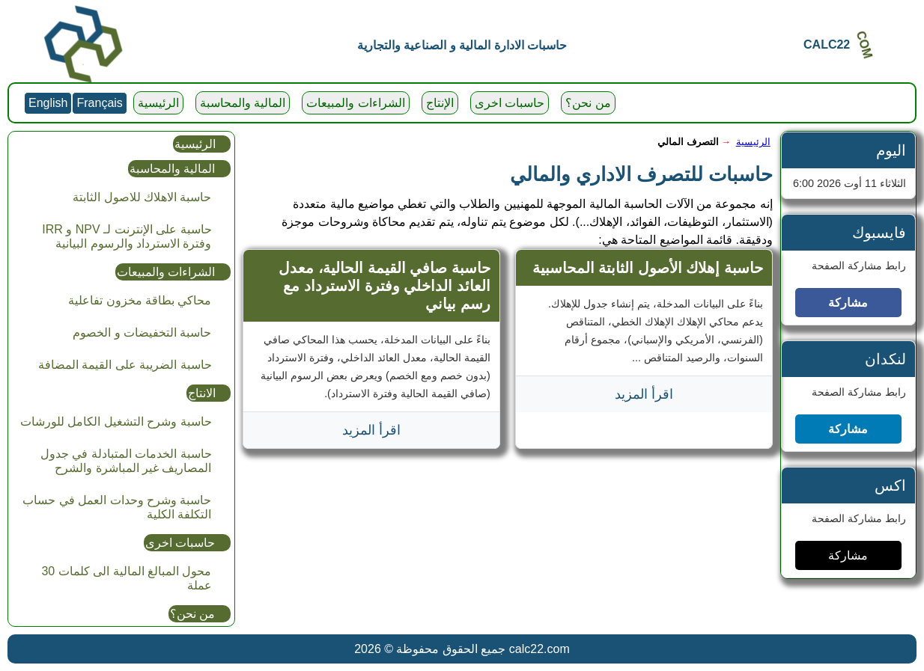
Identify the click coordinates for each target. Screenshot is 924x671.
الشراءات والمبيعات (355, 102)
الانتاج (202, 393)
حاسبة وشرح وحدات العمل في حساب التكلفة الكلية (116, 507)
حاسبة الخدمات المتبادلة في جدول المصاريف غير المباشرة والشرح (126, 460)
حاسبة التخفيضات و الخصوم (142, 332)
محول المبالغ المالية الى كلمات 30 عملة (126, 578)
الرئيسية (158, 102)
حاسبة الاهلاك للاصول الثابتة (142, 197)
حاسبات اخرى (509, 102)
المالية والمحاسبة (242, 102)
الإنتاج (440, 102)
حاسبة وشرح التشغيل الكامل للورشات (116, 421)
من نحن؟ (587, 102)
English (47, 102)
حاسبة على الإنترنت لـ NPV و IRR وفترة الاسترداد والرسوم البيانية (126, 236)
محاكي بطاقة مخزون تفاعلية (139, 300)
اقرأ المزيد (644, 394)
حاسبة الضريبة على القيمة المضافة (125, 364)
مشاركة (848, 302)
